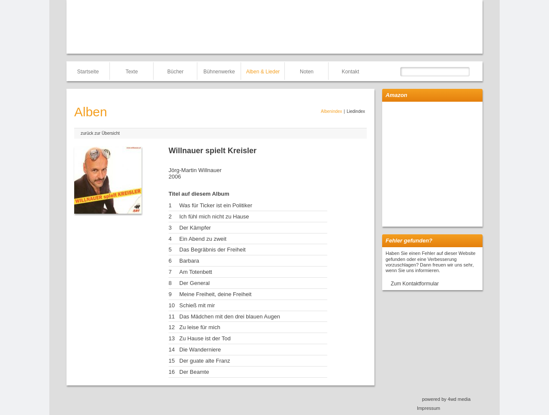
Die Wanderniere (200, 349)
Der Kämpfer (195, 227)
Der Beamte (194, 372)
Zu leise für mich (199, 327)
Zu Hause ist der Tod (205, 338)
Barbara (189, 260)
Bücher (175, 72)
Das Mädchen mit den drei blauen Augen (229, 316)
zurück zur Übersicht (100, 133)
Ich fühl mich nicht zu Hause (214, 216)
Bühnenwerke (219, 72)
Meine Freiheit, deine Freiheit (215, 294)
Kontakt (350, 72)
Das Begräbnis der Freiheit (212, 249)
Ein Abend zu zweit (202, 239)
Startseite (88, 72)
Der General (194, 283)
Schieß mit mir (197, 305)
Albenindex (331, 111)
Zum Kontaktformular (415, 284)
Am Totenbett (195, 272)
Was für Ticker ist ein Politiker (215, 205)
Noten (307, 72)
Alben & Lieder (263, 72)
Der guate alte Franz (204, 360)
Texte (132, 72)
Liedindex (356, 111)
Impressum (428, 408)
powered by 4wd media (446, 399)
